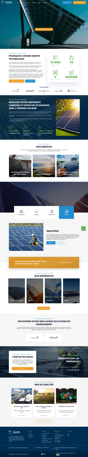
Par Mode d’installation (59, 435)
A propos (23, 2)
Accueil (19, 2)
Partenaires (44, 437)
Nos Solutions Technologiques (58, 441)
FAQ (68, 433)
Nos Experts (44, 435)
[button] (9, 91)
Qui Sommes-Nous (45, 433)
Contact (50, 2)
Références (34, 2)
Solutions (28, 2)
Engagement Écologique (46, 442)
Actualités (39, 2)
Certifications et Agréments (47, 438)
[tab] (21, 212)
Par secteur (57, 433)
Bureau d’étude (45, 440)
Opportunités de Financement (58, 437)
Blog (68, 435)
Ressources (45, 2)
